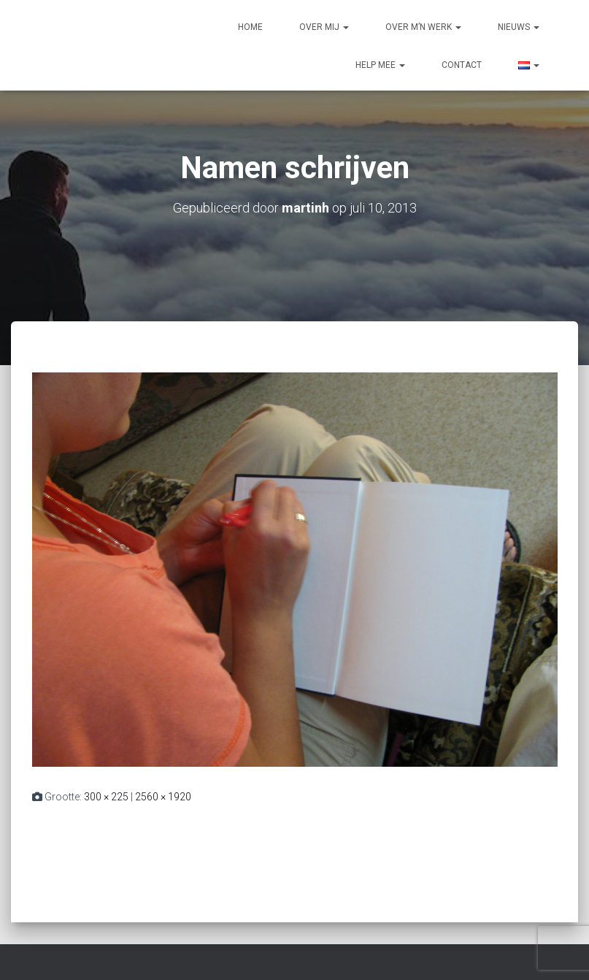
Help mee (380, 65)
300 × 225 (106, 797)
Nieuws (518, 27)
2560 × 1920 (163, 797)
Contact (462, 65)
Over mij (324, 27)
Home (250, 27)
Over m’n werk (423, 27)
